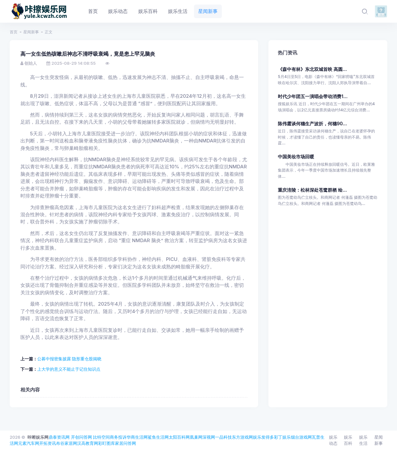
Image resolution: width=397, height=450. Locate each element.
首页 (13, 31)
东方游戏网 (242, 437)
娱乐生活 (363, 440)
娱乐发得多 (263, 437)
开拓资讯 (47, 443)
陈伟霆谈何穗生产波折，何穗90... (312, 123)
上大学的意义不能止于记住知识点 (68, 369)
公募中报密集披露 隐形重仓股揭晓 (69, 358)
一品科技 (223, 437)
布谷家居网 (66, 443)
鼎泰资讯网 (59, 437)
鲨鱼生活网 (158, 437)
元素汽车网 (28, 443)
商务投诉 (118, 437)
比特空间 (101, 437)
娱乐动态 (333, 440)
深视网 (208, 437)
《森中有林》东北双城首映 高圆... (312, 69)
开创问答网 (81, 437)
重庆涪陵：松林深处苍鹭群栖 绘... (312, 190)
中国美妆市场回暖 (296, 156)
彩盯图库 (106, 443)
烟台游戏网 (301, 437)
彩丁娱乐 (282, 437)
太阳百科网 (179, 437)
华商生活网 (137, 437)
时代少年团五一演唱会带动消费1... (312, 96)
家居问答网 (125, 443)
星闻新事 (31, 31)
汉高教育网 (87, 443)
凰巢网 (196, 437)
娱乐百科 (348, 440)
